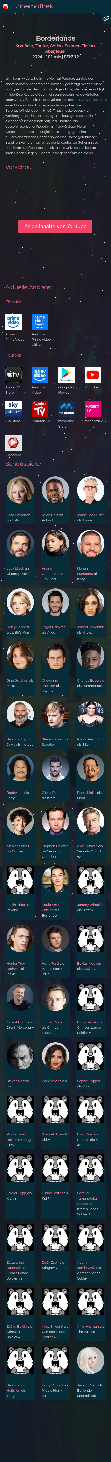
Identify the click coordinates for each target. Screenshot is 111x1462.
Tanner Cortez (53, 1022)
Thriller (41, 46)
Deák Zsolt (50, 1262)
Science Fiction (79, 46)
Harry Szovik (87, 1022)
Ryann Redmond (90, 739)
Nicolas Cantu (18, 846)
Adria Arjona (52, 1081)
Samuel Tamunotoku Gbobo (87, 1198)
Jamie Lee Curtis (90, 515)
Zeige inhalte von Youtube (55, 226)
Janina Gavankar (90, 627)
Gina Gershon (17, 680)
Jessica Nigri (87, 1385)
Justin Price (16, 905)
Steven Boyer (52, 739)
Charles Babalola (90, 680)
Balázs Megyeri (89, 963)
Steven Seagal (18, 1081)
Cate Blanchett (18, 515)
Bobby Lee (15, 793)
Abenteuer (55, 51)
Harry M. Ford (52, 1385)
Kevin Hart (50, 515)
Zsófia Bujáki (17, 1326)
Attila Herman (88, 1326)
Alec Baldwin (87, 846)
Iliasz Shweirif (52, 1326)
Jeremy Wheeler (90, 905)
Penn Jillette (86, 793)
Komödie (24, 46)
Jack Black (15, 568)
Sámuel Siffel (52, 1134)
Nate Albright (17, 1022)
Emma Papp (16, 1193)
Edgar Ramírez (53, 627)
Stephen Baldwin (55, 846)
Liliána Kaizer (52, 1193)
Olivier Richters (53, 793)
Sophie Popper (88, 1081)
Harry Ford (50, 963)
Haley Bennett (18, 627)
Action (56, 46)
